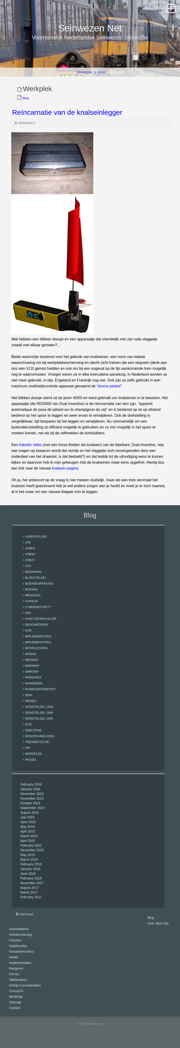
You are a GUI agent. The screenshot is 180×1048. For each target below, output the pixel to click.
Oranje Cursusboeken (25, 991)
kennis (30, 659)
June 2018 (28, 879)
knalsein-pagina (65, 474)
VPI (27, 753)
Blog (101, 78)
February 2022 (31, 851)
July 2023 (27, 823)
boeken (31, 595)
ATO (28, 571)
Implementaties (20, 968)
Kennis (14, 979)
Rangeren (16, 974)
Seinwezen (84, 78)
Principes (33, 683)
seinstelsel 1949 (39, 718)
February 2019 (31, 870)
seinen (30, 706)
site (28, 730)
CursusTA (16, 996)
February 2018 (31, 884)
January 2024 (30, 795)
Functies (15, 946)
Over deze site (158, 929)
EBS (28, 618)
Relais (13, 962)
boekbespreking (39, 589)
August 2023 (29, 818)
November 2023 (32, 804)
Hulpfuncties (18, 951)
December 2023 (32, 799)
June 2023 (28, 827)
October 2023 (30, 809)
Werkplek (33, 759)
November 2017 (32, 888)
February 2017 (31, 903)
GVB (28, 636)
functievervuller (40, 624)
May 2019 (27, 860)
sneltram (33, 736)
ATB (28, 548)
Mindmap (15, 1002)
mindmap (32, 671)
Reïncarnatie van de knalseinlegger (67, 118)
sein (28, 700)
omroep (32, 677)
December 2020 (32, 856)
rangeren (33, 689)
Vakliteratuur (18, 985)
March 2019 (29, 865)
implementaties (38, 648)
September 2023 (32, 813)
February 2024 (31, 790)
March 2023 (29, 842)
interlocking (36, 653)
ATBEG (30, 554)
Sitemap (15, 1007)
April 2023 (27, 837)
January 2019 (30, 874)
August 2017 (29, 893)
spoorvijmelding (39, 742)
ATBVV (30, 565)
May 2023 (27, 832)
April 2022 (27, 846)
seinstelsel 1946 (39, 712)
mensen (31, 665)
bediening (33, 577)
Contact (14, 1013)
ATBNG (30, 560)
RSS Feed (26, 919)
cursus (31, 607)
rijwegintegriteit (40, 695)
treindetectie (37, 747)
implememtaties (38, 642)
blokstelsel (36, 583)
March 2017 (29, 898)
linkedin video (30, 450)
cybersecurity (38, 612)
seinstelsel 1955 (39, 724)
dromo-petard (109, 392)
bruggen (33, 601)
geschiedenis (36, 630)
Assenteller (36, 542)
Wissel (31, 765)
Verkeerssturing (20, 940)
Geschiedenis (19, 934)
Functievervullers (21, 957)
